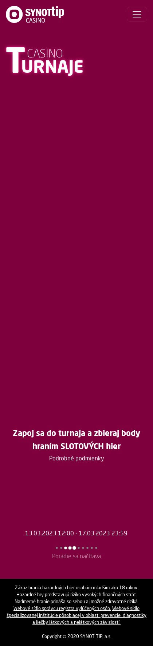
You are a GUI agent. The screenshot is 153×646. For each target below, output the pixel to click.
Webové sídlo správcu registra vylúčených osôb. (62, 608)
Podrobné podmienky (76, 459)
